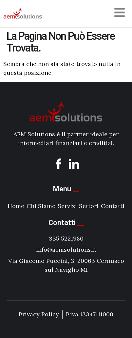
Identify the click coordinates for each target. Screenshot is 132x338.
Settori (89, 206)
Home (16, 206)
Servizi (67, 206)
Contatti (112, 206)
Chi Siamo (41, 206)
